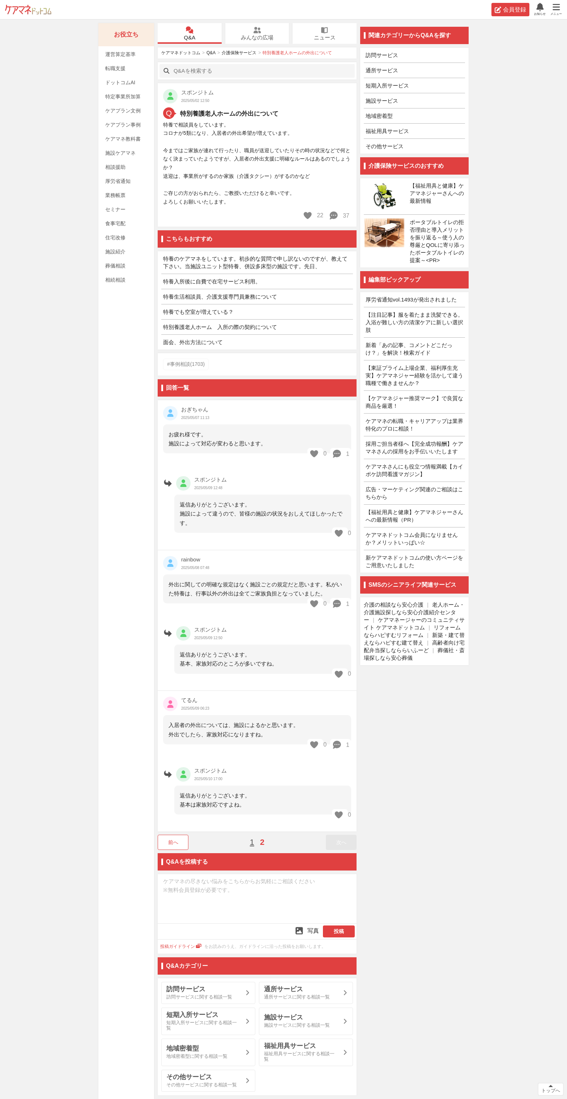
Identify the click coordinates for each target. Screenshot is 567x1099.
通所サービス (382, 70)
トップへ (550, 1090)
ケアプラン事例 (123, 125)
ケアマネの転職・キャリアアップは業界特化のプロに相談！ (414, 425)
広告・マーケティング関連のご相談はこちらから (414, 493)
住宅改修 (115, 237)
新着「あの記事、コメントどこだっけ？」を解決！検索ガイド (409, 349)
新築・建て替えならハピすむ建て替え (414, 639)
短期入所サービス (387, 85)
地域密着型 (379, 116)
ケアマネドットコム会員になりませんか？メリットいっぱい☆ (412, 539)
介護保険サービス (239, 52)
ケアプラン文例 (123, 111)
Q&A (189, 33)
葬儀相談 (115, 266)
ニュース (325, 33)
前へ (173, 842)
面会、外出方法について (193, 342)
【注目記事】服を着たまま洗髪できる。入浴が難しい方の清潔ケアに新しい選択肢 (414, 322)
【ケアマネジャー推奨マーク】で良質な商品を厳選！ (414, 402)
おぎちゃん (194, 409)
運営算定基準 (120, 54)
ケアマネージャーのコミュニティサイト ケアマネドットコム (414, 623)
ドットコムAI (120, 82)
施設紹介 (115, 252)
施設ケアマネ (120, 153)
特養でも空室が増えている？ (198, 312)
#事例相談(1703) (186, 364)
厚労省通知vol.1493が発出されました (411, 299)
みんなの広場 (257, 33)
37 (339, 215)
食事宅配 (115, 223)
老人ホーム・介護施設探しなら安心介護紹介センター (414, 612)
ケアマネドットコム (28, 9)
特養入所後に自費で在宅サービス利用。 (212, 281)
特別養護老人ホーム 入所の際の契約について (220, 327)
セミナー (115, 209)
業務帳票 (115, 195)
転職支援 (115, 68)
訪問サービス (382, 55)
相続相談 (115, 280)
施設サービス (382, 101)
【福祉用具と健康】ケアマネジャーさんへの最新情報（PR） (414, 516)
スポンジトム (197, 92)
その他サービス (385, 146)
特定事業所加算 (123, 96)
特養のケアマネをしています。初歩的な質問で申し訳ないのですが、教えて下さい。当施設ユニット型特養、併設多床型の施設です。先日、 (255, 262)
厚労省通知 (118, 181)
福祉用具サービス (387, 131)
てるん (189, 700)
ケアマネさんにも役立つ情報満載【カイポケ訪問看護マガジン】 (414, 470)
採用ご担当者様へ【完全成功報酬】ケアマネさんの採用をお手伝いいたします (414, 447)
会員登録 (510, 10)
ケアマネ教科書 (123, 139)
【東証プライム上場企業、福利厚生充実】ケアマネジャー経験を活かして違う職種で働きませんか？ (414, 375)
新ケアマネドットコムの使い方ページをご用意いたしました (414, 561)
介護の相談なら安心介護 (393, 605)
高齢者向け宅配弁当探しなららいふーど (414, 646)
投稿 (339, 931)
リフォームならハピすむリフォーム (412, 631)
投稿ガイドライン (181, 946)
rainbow (190, 559)
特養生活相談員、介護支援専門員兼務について (220, 297)
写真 (306, 931)
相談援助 (115, 167)
